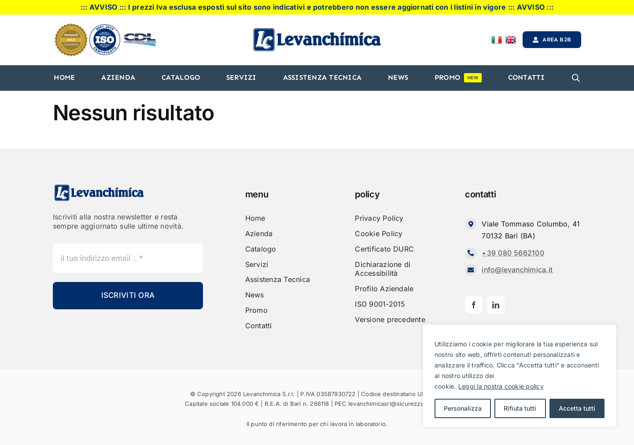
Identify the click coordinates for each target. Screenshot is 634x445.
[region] (519, 375)
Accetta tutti (577, 408)
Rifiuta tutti (520, 408)
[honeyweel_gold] (71, 26)
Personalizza (463, 408)
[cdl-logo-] (140, 34)
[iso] (104, 27)
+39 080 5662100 (513, 252)
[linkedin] (496, 305)
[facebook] (474, 305)
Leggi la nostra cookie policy (501, 386)
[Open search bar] (575, 78)
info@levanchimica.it (517, 269)
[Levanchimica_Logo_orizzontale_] (317, 30)
